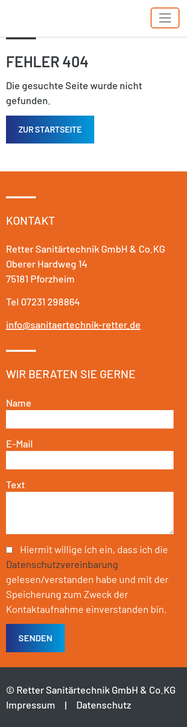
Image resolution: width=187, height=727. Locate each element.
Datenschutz (103, 705)
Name (18, 403)
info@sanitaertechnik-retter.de (73, 324)
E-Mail (19, 443)
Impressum (30, 705)
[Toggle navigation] (165, 17)
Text (15, 484)
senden (35, 637)
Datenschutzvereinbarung (62, 564)
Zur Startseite (50, 129)
